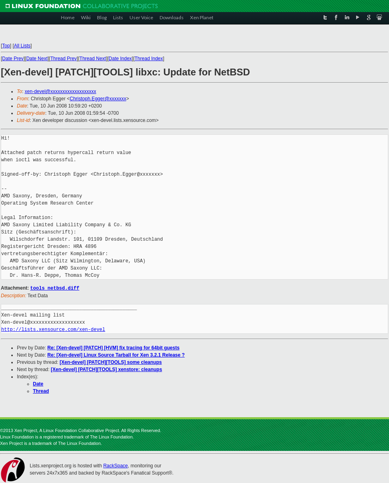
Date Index (120, 58)
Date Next (36, 58)
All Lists (22, 46)
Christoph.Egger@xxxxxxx (98, 98)
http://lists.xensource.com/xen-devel (53, 329)
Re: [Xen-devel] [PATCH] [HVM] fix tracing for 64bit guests (113, 347)
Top (6, 46)
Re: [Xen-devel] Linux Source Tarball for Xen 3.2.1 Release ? (116, 354)
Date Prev (12, 58)
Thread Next (92, 58)
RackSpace (115, 465)
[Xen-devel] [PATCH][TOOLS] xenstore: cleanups (106, 369)
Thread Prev (63, 58)
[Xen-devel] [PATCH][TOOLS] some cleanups (111, 362)
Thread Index (149, 58)
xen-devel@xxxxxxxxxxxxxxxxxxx (60, 91)
